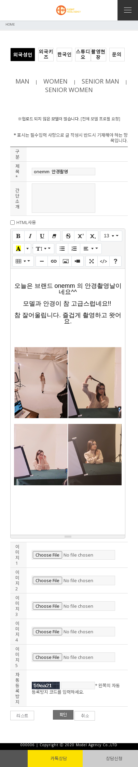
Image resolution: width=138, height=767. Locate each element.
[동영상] (77, 261)
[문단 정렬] (90, 248)
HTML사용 (26, 222)
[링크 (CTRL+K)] (53, 261)
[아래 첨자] (92, 236)
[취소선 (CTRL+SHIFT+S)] (68, 236)
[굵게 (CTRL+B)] (18, 236)
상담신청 (110, 758)
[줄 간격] (43, 248)
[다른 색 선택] (27, 248)
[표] (23, 261)
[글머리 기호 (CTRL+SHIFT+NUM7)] (62, 248)
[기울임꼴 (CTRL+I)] (30, 236)
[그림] (65, 261)
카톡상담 (55, 758)
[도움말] (115, 261)
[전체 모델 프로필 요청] (100, 119)
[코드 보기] (103, 261)
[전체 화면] (91, 261)
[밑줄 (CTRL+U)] (42, 236)
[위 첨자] (80, 236)
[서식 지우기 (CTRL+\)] (54, 236)
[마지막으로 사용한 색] (18, 248)
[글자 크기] (111, 236)
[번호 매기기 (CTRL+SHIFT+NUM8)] (74, 248)
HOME (10, 24)
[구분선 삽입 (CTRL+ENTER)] (42, 261)
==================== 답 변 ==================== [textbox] (68, 403)
